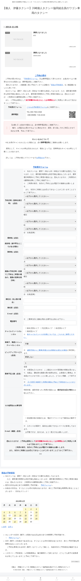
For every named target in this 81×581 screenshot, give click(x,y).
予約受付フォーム (31, 79)
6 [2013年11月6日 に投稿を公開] (14, 516)
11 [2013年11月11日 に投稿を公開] (4, 519)
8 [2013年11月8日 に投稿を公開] (25, 516)
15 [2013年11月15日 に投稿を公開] (26, 519)
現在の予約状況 (57, 85)
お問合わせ (40, 158)
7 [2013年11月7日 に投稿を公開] (20, 516)
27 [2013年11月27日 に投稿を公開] (15, 526)
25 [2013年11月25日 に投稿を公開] (4, 526)
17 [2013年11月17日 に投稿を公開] (36, 519)
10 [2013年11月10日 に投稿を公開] (36, 516)
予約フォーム (46, 489)
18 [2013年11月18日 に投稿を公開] (4, 522)
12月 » (10, 530)
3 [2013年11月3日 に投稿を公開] (36, 513)
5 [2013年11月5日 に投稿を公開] (9, 516)
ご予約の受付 (40, 75)
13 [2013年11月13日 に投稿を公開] (15, 519)
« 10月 (4, 530)
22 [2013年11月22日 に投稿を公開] (26, 522)
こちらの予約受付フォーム (37, 107)
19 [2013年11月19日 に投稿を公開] (10, 522)
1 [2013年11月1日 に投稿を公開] (25, 513)
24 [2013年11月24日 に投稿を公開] (36, 522)
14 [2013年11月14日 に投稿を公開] (20, 519)
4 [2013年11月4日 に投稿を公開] (4, 516)
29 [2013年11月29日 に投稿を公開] (26, 526)
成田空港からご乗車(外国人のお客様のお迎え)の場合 (47, 350)
